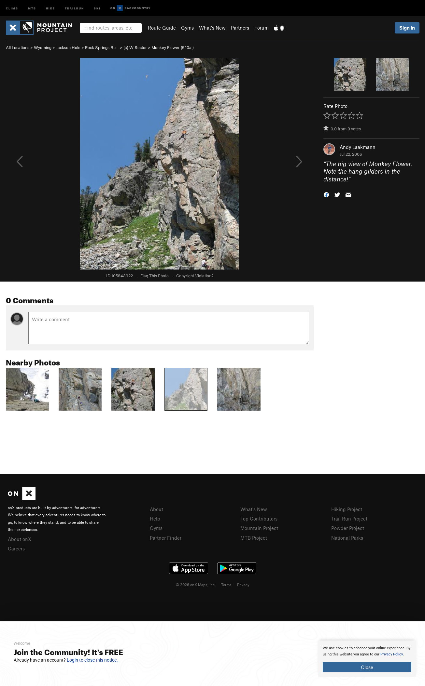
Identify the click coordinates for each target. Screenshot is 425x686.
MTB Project (253, 538)
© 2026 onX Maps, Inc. (196, 584)
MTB (32, 8)
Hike (50, 8)
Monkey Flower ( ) (172, 47)
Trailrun (74, 8)
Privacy (243, 584)
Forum (261, 28)
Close (367, 667)
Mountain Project (259, 528)
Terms (226, 584)
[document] (367, 658)
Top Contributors (258, 518)
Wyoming (42, 47)
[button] (326, 194)
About (156, 509)
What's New (212, 28)
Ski (97, 8)
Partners (240, 28)
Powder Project (347, 528)
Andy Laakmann (357, 147)
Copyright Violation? (194, 275)
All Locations (17, 47)
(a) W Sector (135, 47)
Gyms (187, 28)
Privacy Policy (391, 654)
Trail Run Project (349, 518)
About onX (19, 539)
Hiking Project (346, 509)
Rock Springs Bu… (102, 47)
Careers (16, 548)
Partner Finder (165, 538)
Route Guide (162, 28)
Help (155, 518)
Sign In (407, 28)
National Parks (347, 538)
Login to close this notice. (92, 660)
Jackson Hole (68, 47)
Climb (12, 8)
